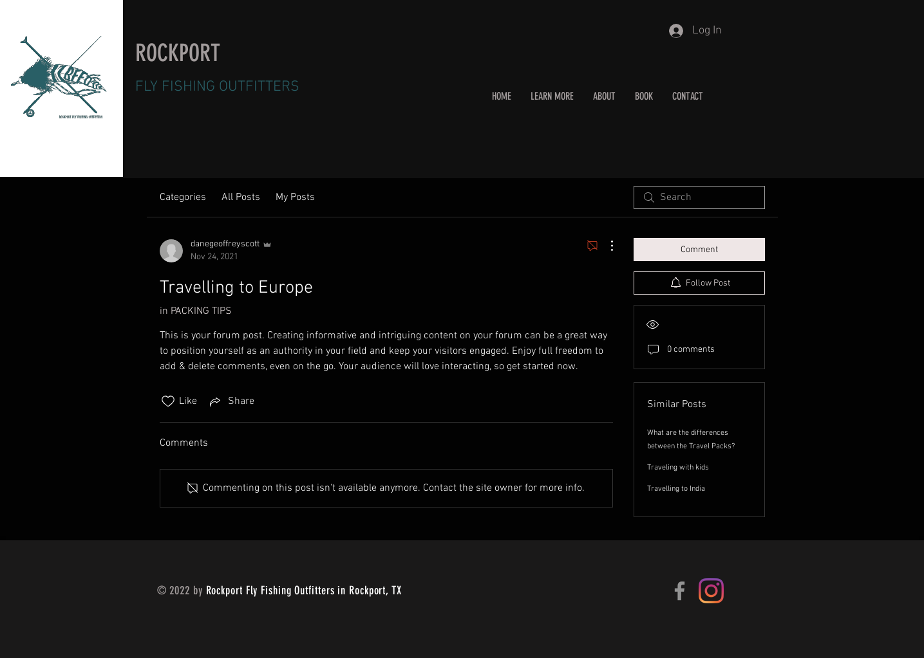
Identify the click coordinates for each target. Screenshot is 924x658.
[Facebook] (679, 590)
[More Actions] (605, 245)
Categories (183, 197)
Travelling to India (676, 488)
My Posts (295, 197)
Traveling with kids (678, 467)
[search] (699, 197)
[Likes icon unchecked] (168, 401)
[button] (552, 96)
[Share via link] (230, 401)
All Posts (241, 197)
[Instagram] (711, 590)
